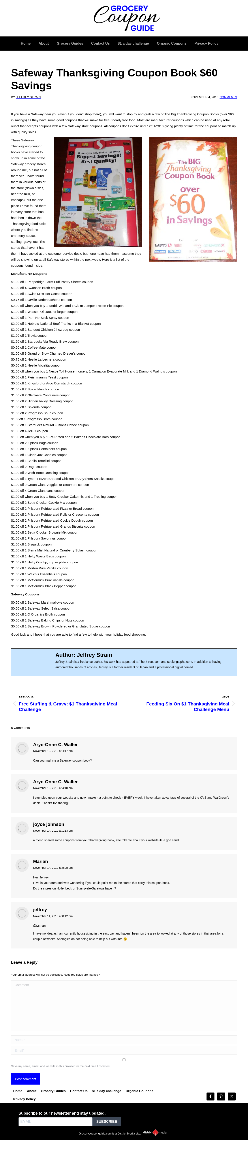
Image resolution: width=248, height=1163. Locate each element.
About (31, 1091)
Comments (228, 97)
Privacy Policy (24, 1099)
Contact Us (79, 1091)
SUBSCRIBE (106, 1121)
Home (18, 1091)
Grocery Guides (53, 1091)
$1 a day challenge (106, 1091)
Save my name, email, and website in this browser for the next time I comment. (61, 1066)
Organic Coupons (139, 1091)
